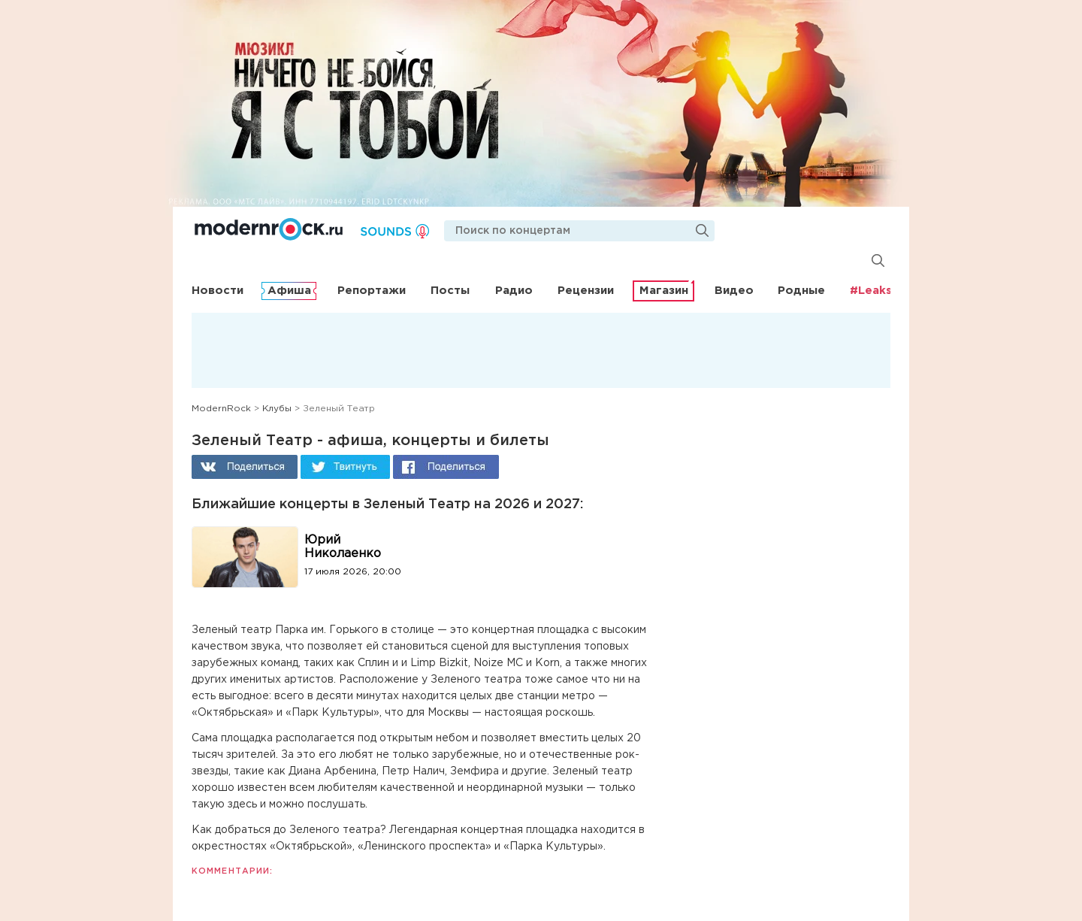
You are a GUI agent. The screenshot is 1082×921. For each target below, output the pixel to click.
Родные (801, 290)
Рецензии (586, 290)
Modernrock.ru (269, 229)
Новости (217, 290)
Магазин (663, 290)
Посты (450, 290)
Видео (734, 290)
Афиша (289, 290)
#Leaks (871, 290)
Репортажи (371, 290)
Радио (514, 290)
